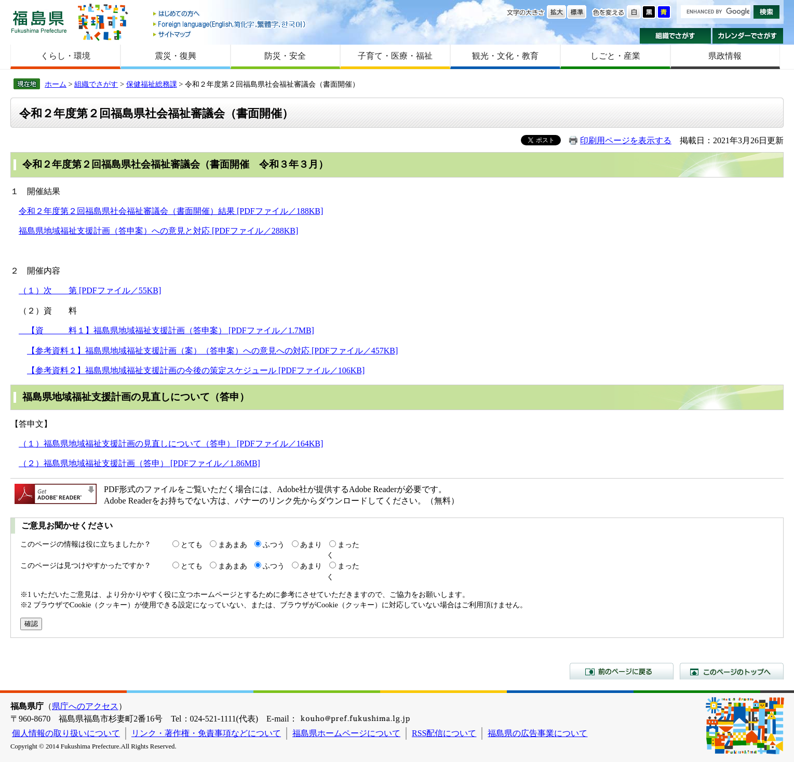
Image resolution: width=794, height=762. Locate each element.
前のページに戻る (622, 671)
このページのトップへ (732, 671)
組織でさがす (675, 36)
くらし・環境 (65, 55)
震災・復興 (175, 55)
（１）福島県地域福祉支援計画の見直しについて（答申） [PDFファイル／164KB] (171, 443)
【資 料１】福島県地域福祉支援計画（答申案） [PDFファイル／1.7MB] (166, 330)
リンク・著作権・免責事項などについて (206, 733)
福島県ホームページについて (346, 733)
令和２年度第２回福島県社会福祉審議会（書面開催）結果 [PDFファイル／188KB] (171, 211)
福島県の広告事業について (537, 733)
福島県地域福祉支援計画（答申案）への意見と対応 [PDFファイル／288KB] (158, 230)
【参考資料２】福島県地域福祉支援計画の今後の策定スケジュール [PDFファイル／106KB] (196, 370)
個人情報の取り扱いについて (66, 733)
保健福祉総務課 (151, 84)
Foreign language (230, 24)
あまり (311, 544)
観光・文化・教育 (505, 55)
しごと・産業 (615, 55)
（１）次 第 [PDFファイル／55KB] (90, 290)
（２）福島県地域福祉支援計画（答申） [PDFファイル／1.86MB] (139, 463)
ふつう (274, 544)
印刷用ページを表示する (625, 140)
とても (192, 544)
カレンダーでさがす (748, 36)
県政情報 (725, 55)
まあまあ (232, 544)
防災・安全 (285, 55)
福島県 (39, 21)
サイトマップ (230, 34)
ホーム (55, 84)
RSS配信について (444, 733)
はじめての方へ (230, 14)
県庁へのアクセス (85, 706)
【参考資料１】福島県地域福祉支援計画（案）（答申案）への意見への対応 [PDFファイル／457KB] (212, 350)
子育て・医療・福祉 (395, 55)
